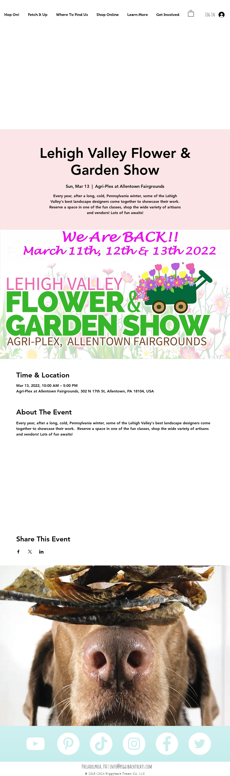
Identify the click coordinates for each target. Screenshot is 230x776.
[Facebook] (167, 743)
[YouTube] (35, 743)
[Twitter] (199, 743)
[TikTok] (101, 743)
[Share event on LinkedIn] (41, 552)
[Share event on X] (30, 552)
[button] (11, 15)
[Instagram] (134, 743)
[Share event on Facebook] (18, 552)
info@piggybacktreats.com (131, 766)
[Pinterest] (68, 743)
